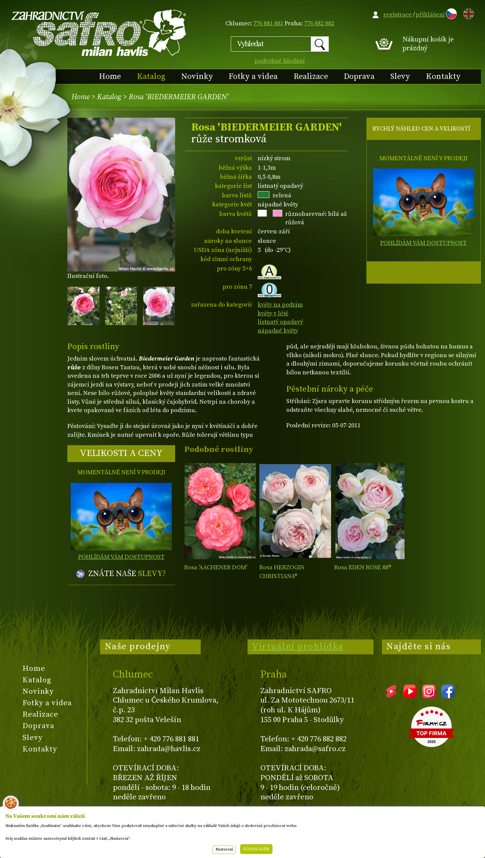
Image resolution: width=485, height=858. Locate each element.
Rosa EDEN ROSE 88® (362, 567)
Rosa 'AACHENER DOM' (215, 567)
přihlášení (430, 15)
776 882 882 (319, 23)
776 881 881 (268, 23)
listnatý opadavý (280, 322)
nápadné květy (278, 331)
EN (467, 13)
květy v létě (273, 313)
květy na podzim (280, 305)
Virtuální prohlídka (298, 646)
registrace (397, 15)
